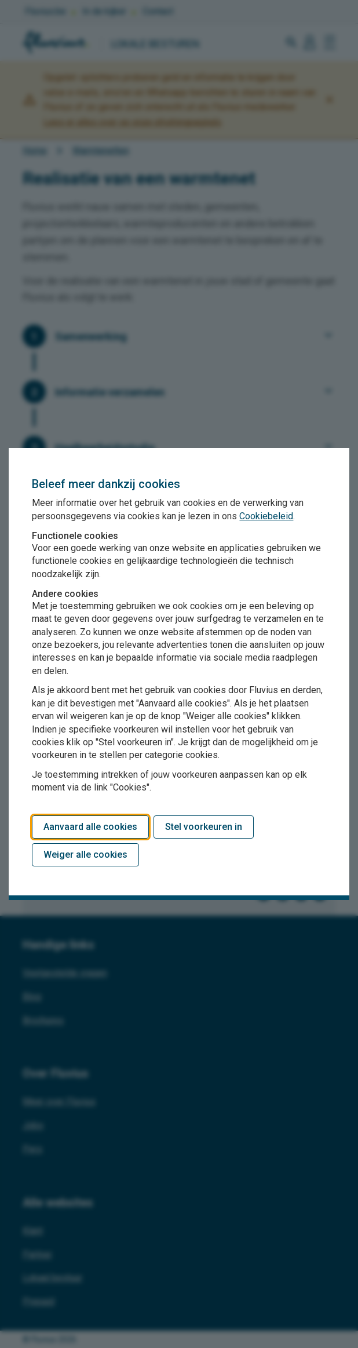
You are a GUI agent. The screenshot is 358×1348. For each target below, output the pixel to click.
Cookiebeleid (266, 516)
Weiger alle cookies (85, 854)
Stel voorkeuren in (203, 826)
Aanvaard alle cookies (90, 826)
